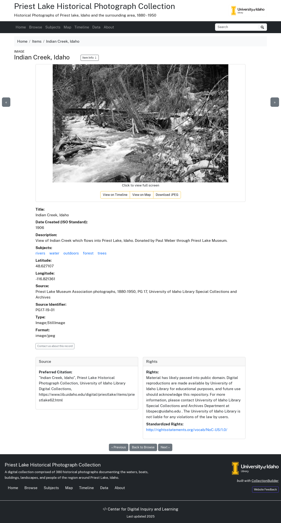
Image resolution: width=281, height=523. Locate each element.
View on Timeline (115, 195)
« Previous (118, 447)
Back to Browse (143, 447)
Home (21, 27)
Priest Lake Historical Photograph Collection (94, 6)
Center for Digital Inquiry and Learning (140, 509)
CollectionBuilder (265, 481)
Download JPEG (167, 195)
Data (96, 27)
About (109, 27)
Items (37, 41)
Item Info (89, 57)
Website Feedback (265, 489)
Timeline (81, 27)
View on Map (141, 195)
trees (102, 253)
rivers (40, 253)
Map (67, 27)
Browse (35, 27)
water (54, 253)
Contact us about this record (55, 346)
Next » (165, 447)
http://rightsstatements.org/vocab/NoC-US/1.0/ (186, 430)
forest (88, 253)
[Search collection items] (236, 27)
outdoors (71, 253)
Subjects (52, 27)
